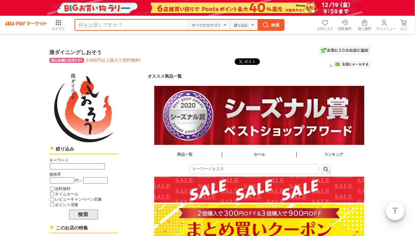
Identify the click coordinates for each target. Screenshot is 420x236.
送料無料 (63, 189)
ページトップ (395, 211)
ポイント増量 (66, 205)
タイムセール (66, 194)
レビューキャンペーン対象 (78, 199)
